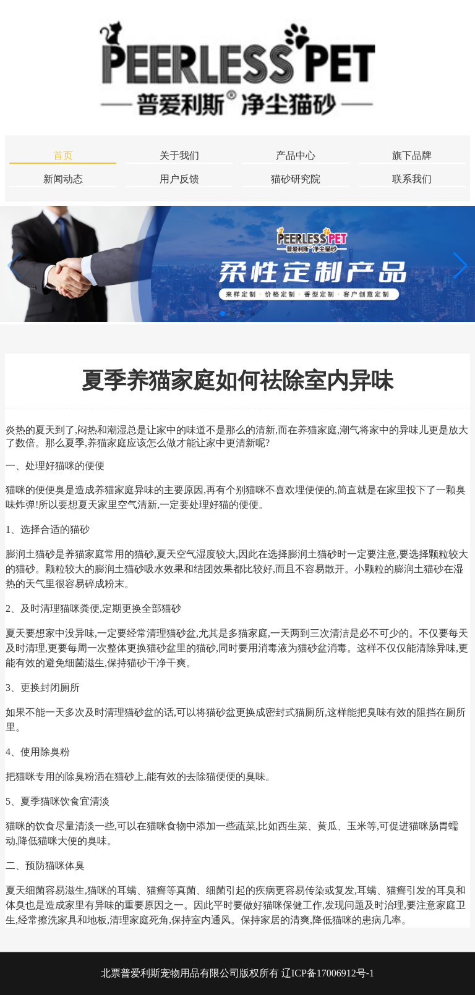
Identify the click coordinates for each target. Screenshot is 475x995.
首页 (63, 155)
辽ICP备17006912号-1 (327, 973)
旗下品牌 (412, 155)
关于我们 (179, 155)
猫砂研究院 (295, 179)
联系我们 (412, 179)
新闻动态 (63, 179)
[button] (460, 265)
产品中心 (295, 155)
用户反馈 (179, 179)
